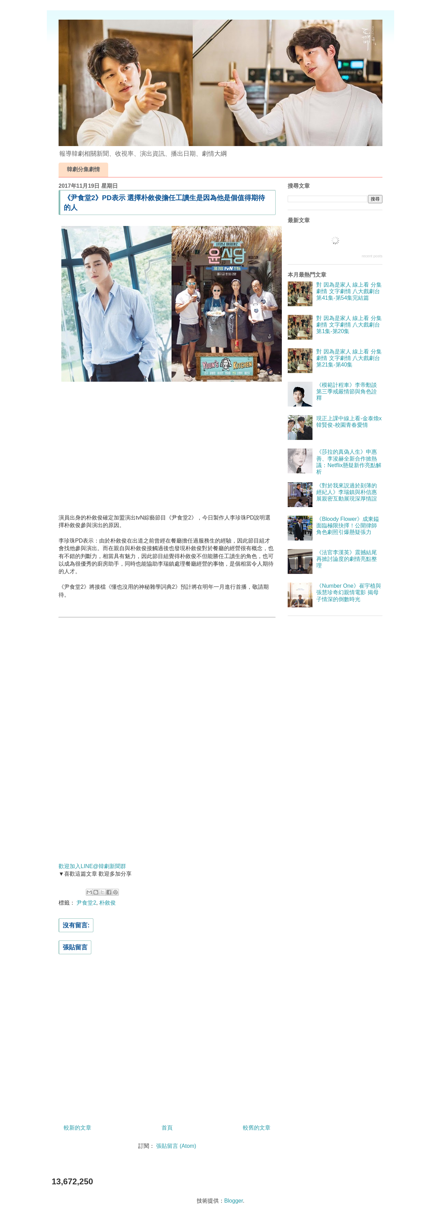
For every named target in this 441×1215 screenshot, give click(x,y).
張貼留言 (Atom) (176, 1146)
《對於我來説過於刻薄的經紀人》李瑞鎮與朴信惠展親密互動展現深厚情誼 (346, 492)
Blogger (233, 1201)
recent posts (372, 256)
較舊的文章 (256, 1128)
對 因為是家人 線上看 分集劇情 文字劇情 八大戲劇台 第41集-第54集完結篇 (348, 291)
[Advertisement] (167, 442)
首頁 (167, 1128)
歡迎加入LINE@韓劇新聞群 (92, 866)
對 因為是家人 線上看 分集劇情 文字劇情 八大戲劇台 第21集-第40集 (348, 358)
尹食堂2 (86, 903)
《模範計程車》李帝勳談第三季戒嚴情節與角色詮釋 (346, 391)
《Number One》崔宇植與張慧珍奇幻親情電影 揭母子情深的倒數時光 (348, 592)
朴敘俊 (107, 903)
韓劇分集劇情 (83, 169)
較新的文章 (77, 1128)
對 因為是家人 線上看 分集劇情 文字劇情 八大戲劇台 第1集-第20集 (348, 324)
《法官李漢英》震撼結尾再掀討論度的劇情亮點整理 (346, 558)
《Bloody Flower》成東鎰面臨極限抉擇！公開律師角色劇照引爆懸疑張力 (347, 525)
